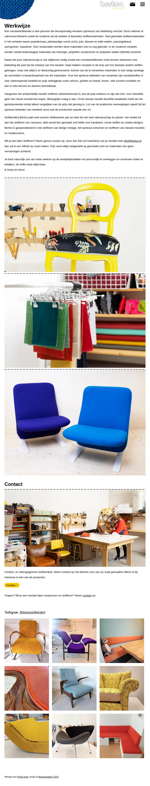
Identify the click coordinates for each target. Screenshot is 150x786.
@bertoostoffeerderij (32, 612)
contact (87, 595)
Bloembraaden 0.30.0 (48, 777)
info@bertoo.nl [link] (132, 140)
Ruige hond (23, 777)
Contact (132, 3)
